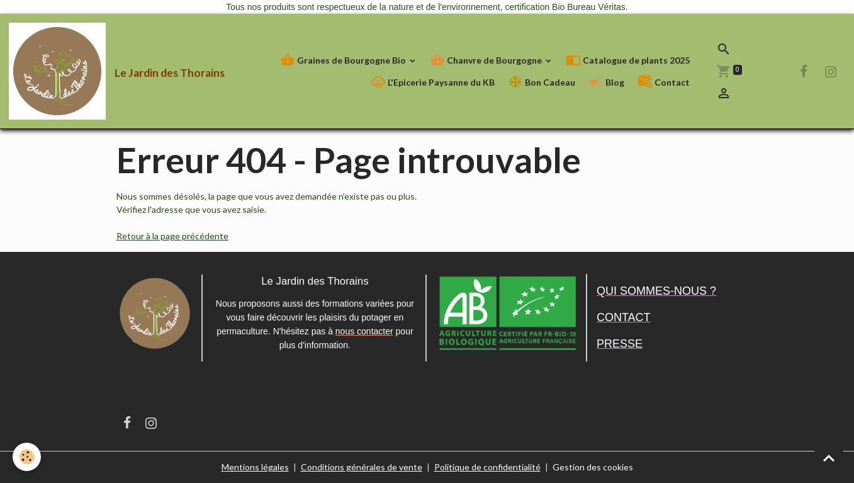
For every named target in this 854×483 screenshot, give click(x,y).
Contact (664, 82)
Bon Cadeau (541, 82)
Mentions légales (255, 467)
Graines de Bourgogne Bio (344, 60)
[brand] (88, 71)
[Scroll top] (829, 458)
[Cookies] (27, 457)
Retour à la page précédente (172, 235)
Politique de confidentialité (487, 467)
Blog (606, 82)
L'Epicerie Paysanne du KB (433, 82)
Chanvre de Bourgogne (487, 60)
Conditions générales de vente (361, 467)
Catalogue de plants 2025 (628, 60)
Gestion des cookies (593, 467)
